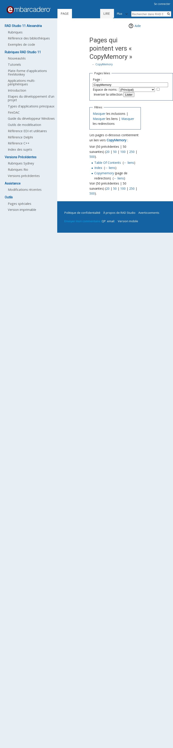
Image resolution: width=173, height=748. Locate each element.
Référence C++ (19, 143)
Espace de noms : (105, 89)
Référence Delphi (20, 137)
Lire (92, 13)
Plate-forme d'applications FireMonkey (27, 72)
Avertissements (148, 213)
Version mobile (128, 221)
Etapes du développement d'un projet (31, 98)
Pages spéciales (19, 203)
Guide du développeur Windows (31, 118)
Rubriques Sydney (21, 163)
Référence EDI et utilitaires (27, 131)
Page (65, 13)
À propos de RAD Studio (119, 213)
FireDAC (14, 112)
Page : (97, 79)
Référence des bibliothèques (29, 38)
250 (132, 152)
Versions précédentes (24, 176)
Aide (138, 26)
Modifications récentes (25, 189)
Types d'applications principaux (31, 106)
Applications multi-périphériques (21, 82)
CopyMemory (104, 64)
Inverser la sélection (108, 94)
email (110, 221)
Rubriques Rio (18, 169)
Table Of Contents (107, 162)
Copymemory (104, 173)
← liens (129, 162)
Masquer (99, 113)
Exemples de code (21, 44)
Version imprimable (22, 210)
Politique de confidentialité (82, 213)
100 (123, 152)
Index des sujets (20, 149)
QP (104, 221)
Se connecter (162, 4)
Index (98, 168)
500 (92, 156)
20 (108, 152)
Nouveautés (17, 58)
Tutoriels (14, 64)
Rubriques (15, 32)
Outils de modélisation (24, 125)
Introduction (17, 90)
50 (115, 152)
